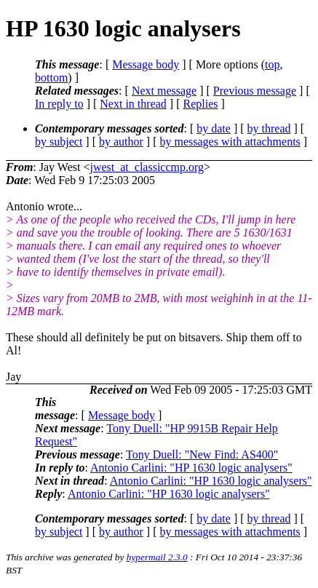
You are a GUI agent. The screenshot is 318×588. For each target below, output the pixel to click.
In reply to (59, 104)
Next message (164, 90)
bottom (51, 77)
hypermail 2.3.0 (157, 557)
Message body (145, 64)
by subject (58, 141)
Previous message (254, 90)
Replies (200, 104)
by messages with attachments (230, 141)
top (272, 64)
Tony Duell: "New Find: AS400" (202, 454)
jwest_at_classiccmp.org (147, 167)
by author (121, 141)
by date (213, 128)
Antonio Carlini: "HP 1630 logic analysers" (191, 467)
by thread (269, 128)
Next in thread (133, 104)
